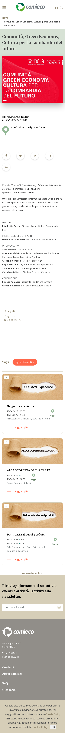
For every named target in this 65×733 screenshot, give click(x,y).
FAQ (5, 683)
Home (5, 17)
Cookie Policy (52, 714)
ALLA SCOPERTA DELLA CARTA (28, 470)
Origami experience (21, 406)
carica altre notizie (32, 573)
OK (53, 727)
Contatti (8, 667)
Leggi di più (21, 427)
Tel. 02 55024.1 (9, 653)
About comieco (12, 674)
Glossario (9, 690)
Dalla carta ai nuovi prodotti (26, 534)
